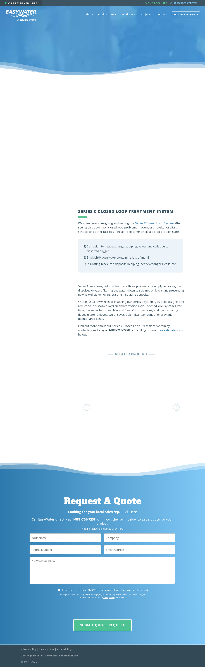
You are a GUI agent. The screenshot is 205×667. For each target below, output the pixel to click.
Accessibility (64, 649)
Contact (161, 16)
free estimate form (170, 330)
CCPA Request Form (31, 655)
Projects (145, 16)
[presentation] (102, 609)
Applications (105, 16)
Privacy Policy (109, 597)
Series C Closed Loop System (154, 223)
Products (127, 16)
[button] (87, 407)
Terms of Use (46, 649)
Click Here (129, 512)
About (89, 16)
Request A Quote (185, 16)
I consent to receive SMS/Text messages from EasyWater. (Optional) (105, 590)
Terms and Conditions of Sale (61, 655)
